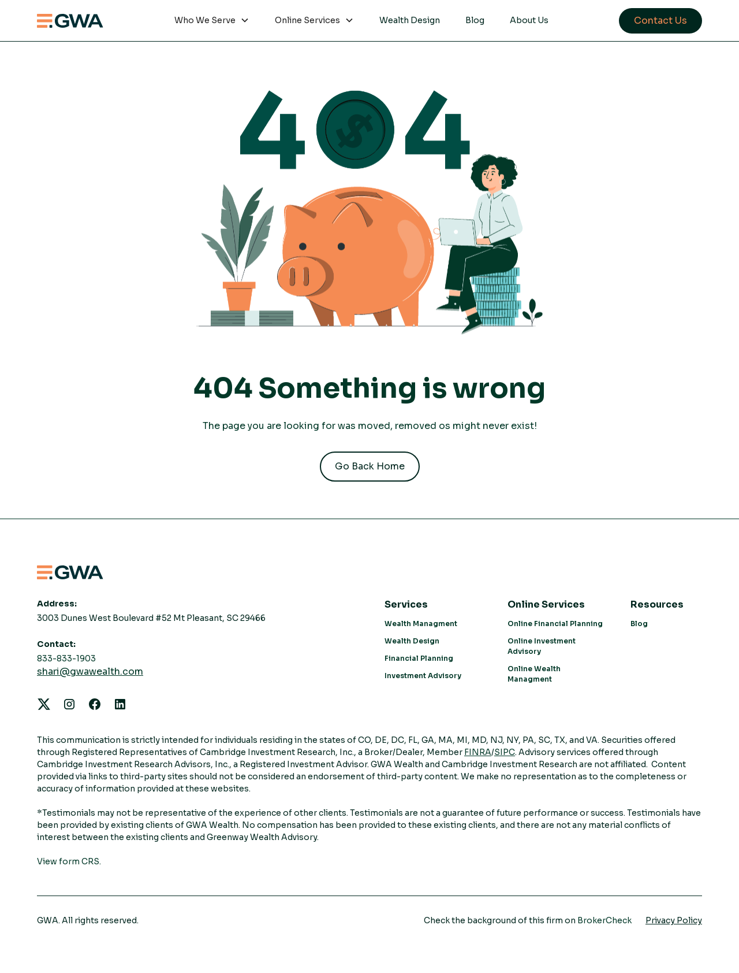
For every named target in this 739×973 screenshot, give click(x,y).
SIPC (504, 752)
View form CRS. (69, 861)
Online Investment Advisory (541, 646)
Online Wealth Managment (534, 673)
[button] (212, 21)
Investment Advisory (423, 675)
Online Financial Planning (555, 623)
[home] (70, 21)
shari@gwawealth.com (90, 671)
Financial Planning (419, 658)
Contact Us (660, 20)
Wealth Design (409, 20)
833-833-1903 (66, 658)
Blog (474, 20)
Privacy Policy (673, 920)
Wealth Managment (421, 623)
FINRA (477, 752)
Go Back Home (370, 466)
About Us (529, 20)
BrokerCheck (604, 920)
